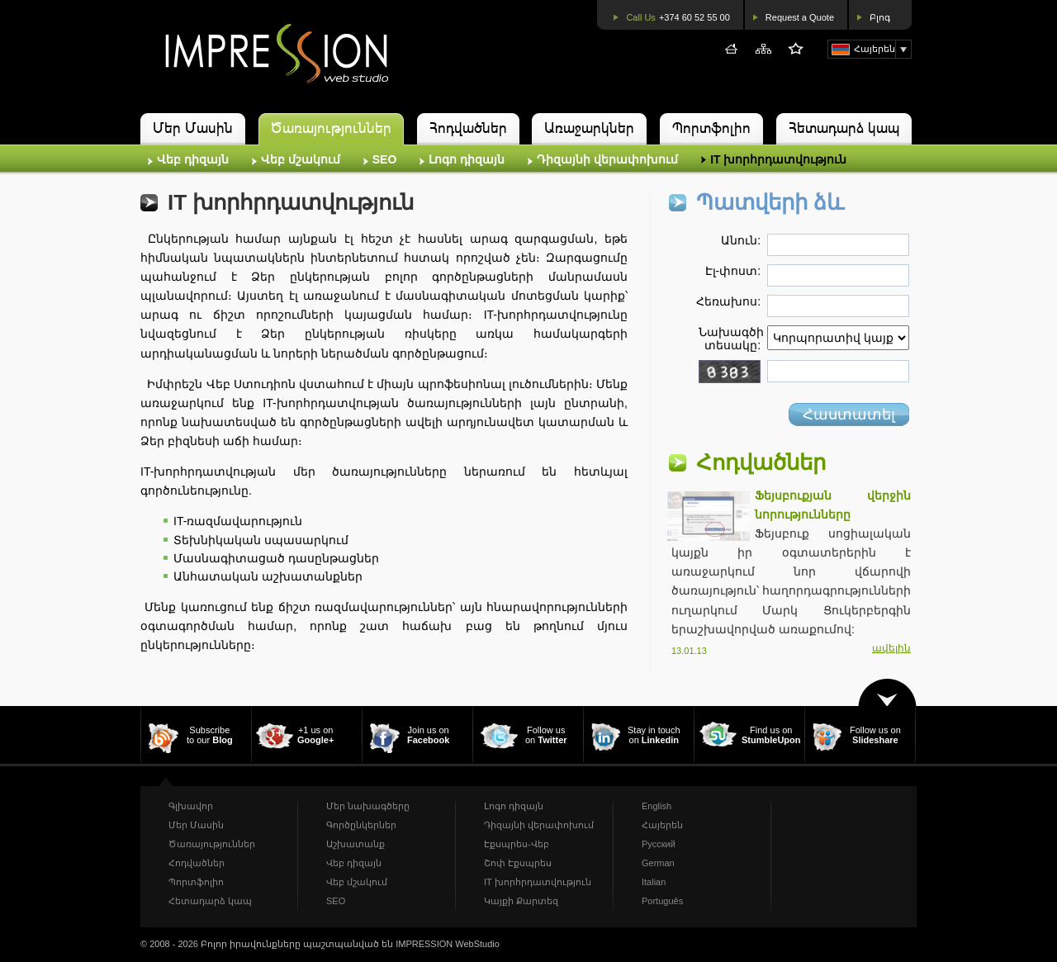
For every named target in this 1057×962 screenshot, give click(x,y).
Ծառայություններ (331, 127)
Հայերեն (662, 825)
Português (662, 901)
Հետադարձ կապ (844, 127)
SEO (384, 159)
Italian (654, 882)
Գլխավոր (190, 806)
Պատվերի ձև (770, 202)
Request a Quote (799, 17)
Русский (658, 844)
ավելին (891, 648)
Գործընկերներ (361, 825)
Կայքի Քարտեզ (521, 901)
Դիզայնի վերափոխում (607, 159)
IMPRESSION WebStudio (448, 944)
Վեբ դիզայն (193, 159)
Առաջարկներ (589, 127)
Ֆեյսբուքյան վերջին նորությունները (833, 505)
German (658, 863)
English (656, 806)
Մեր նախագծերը (368, 806)
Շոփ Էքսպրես (518, 863)
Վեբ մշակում (300, 159)
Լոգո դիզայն (467, 159)
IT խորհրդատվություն (778, 159)
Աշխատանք (355, 844)
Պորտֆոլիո (711, 127)
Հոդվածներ (468, 127)
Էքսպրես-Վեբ (516, 844)
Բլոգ (880, 17)
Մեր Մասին (193, 127)
